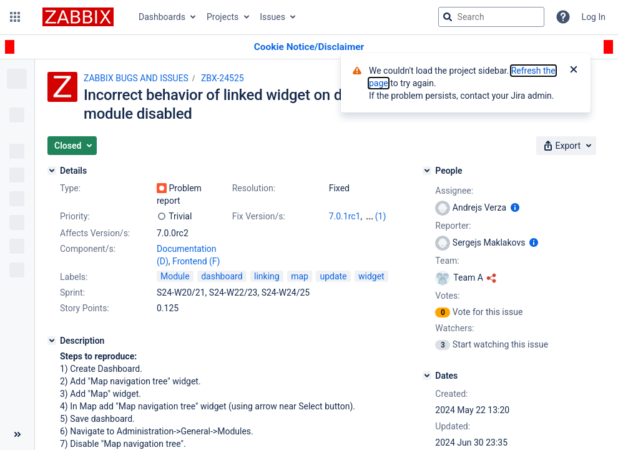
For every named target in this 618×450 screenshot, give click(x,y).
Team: (447, 261)
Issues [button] (272, 17)
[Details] (51, 170)
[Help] (563, 17)
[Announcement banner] (309, 47)
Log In (594, 17)
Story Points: (84, 308)
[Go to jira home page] (78, 16)
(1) (380, 216)
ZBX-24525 (222, 78)
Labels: (73, 277)
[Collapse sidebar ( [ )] (17, 434)
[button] (15, 16)
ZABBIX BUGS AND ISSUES (136, 78)
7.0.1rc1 (345, 216)
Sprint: (72, 293)
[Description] (51, 340)
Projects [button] (222, 17)
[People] (427, 170)
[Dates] (427, 375)
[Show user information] (515, 207)
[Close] (573, 70)
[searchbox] (491, 17)
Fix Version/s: (258, 216)
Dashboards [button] (162, 17)
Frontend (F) (196, 261)
